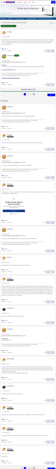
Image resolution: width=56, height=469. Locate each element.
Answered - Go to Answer (8, 26)
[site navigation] (1, 2)
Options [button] (51, 23)
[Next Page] (34, 94)
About (33, 2)
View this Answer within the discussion (11, 78)
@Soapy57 (4, 65)
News (25, 2)
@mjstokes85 (5, 338)
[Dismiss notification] (54, 5)
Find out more (22, 62)
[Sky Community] (9, 2)
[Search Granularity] (11, 13)
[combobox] (30, 13)
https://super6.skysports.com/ (8, 69)
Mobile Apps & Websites (28, 8)
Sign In (53, 2)
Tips (29, 2)
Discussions (20, 2)
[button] (53, 32)
